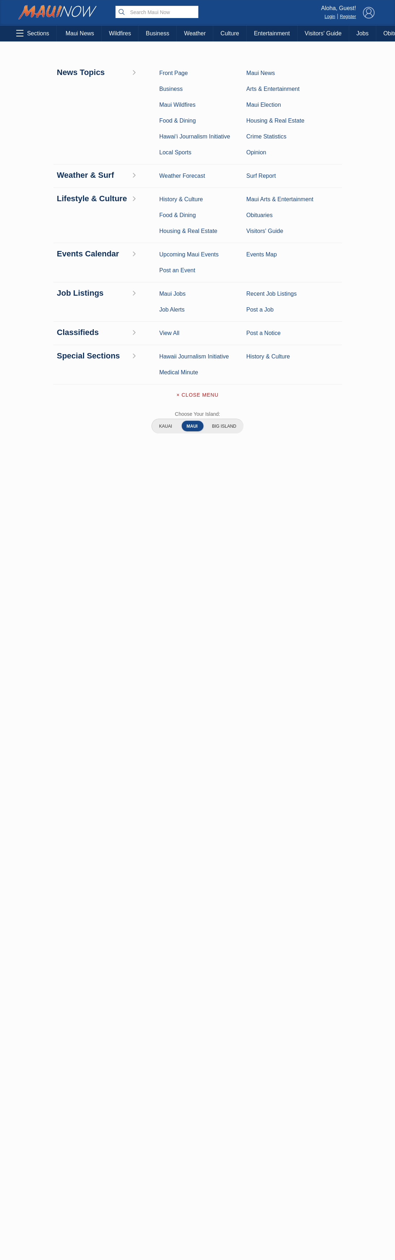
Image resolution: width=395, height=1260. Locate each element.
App (197, 946)
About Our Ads (341, 945)
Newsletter (197, 961)
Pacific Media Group (343, 931)
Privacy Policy (305, 945)
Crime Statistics (45, 932)
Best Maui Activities (97, 932)
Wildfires (120, 33)
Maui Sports (96, 921)
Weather (195, 33)
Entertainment (272, 33)
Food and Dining (96, 943)
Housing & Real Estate (45, 958)
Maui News (80, 33)
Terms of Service (197, 976)
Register (348, 16)
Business (157, 33)
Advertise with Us (197, 931)
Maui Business (96, 899)
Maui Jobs (45, 973)
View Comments (135, 857)
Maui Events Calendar (97, 958)
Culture (229, 33)
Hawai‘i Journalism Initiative (46, 996)
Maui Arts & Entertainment (56, 57)
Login (330, 16)
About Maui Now (197, 900)
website (104, 395)
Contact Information (197, 915)
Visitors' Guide (323, 33)
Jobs (362, 33)
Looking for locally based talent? (172, 675)
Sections (32, 33)
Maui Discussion (45, 943)
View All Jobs (60, 652)
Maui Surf (45, 921)
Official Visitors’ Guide (97, 977)
